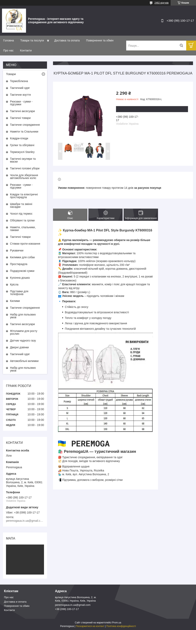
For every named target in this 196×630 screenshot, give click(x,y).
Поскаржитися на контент (90, 626)
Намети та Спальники (24, 131)
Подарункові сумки (22, 270)
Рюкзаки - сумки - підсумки (21, 103)
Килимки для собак (22, 257)
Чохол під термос (21, 213)
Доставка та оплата (67, 40)
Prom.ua (116, 622)
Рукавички (16, 250)
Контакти (26, 50)
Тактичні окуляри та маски (23, 160)
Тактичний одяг (20, 87)
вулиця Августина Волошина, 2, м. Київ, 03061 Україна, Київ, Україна (75, 599)
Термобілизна (19, 81)
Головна (8, 40)
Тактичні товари (20, 118)
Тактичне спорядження (25, 124)
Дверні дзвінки (19, 347)
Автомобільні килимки (24, 361)
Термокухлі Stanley (22, 152)
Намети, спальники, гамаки (23, 229)
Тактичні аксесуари (22, 111)
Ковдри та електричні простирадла (24, 196)
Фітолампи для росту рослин (23, 332)
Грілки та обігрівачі (22, 145)
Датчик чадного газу (23, 340)
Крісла (14, 284)
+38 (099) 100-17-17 (67, 609)
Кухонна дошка (20, 277)
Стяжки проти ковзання (25, 243)
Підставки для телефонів (19, 293)
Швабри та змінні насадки (21, 205)
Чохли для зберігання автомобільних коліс (24, 177)
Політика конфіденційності (121, 626)
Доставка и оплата (15, 601)
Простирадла (18, 264)
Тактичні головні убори (24, 168)
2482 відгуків (161, 2)
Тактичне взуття (20, 94)
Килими (15, 300)
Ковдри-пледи (19, 138)
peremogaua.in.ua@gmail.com (72, 604)
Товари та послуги (32, 40)
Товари (11, 74)
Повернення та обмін (99, 40)
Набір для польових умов (23, 316)
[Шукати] (181, 45)
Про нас (8, 50)
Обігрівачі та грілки (22, 220)
